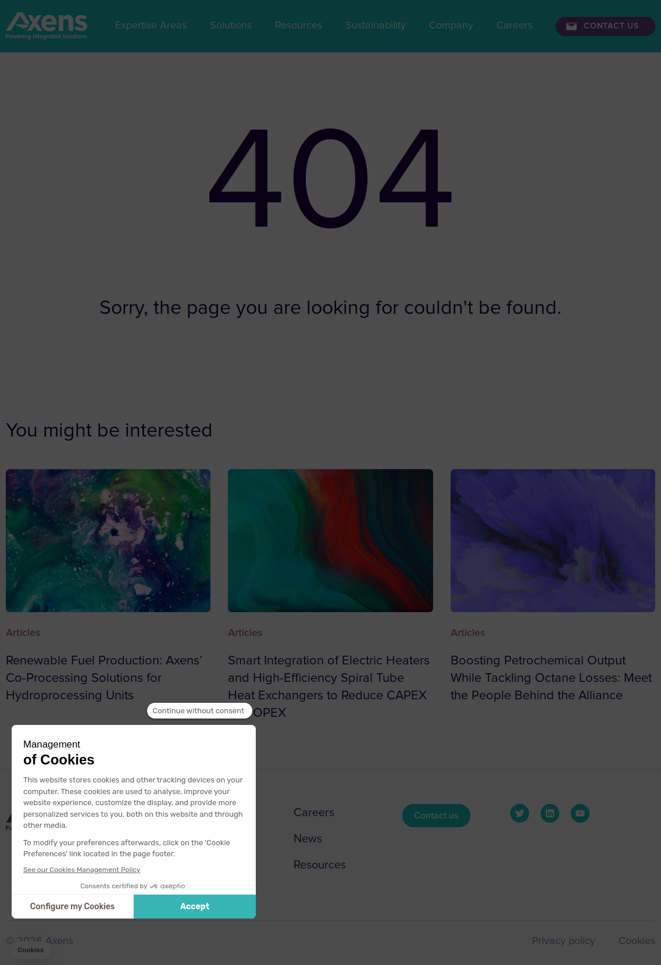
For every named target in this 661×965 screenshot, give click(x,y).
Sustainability (375, 25)
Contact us (611, 26)
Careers (514, 25)
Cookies (637, 941)
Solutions (231, 25)
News (308, 839)
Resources (298, 25)
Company (451, 25)
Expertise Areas (151, 25)
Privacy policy (563, 941)
